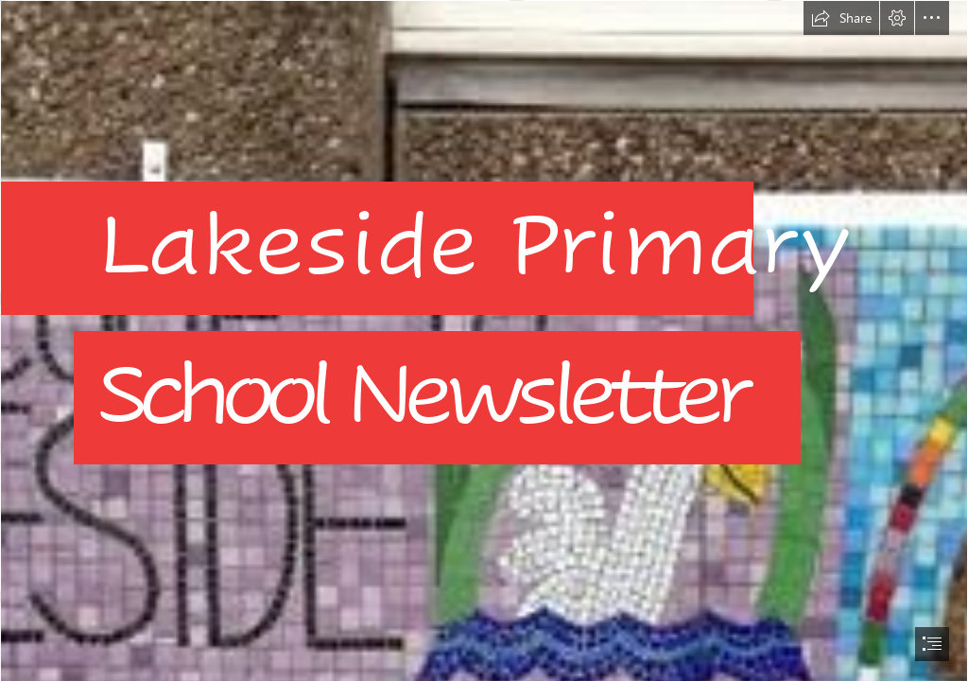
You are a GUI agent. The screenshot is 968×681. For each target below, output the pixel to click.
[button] (841, 18)
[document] (484, 340)
